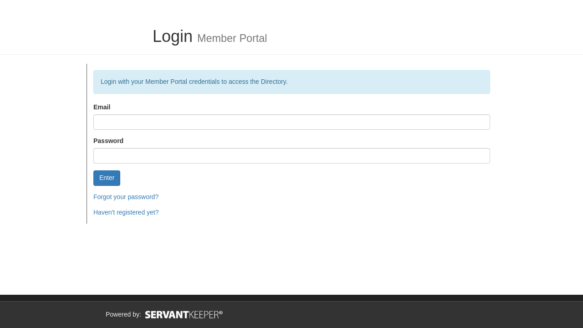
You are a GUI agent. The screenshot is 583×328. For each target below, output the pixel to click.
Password (108, 140)
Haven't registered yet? (126, 212)
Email (101, 107)
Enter (106, 177)
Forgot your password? (126, 196)
